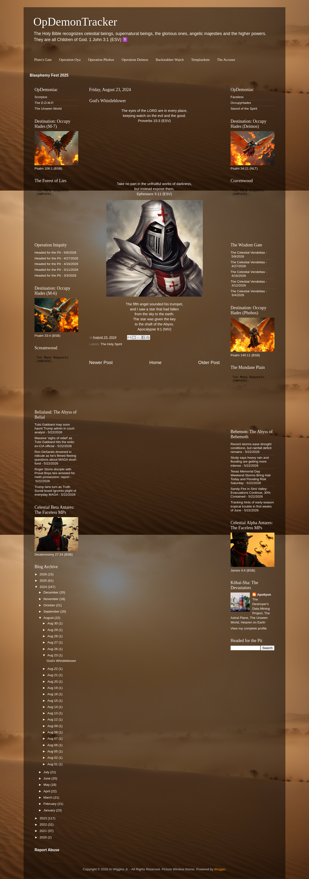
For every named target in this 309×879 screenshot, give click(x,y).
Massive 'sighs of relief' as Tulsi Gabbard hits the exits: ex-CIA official (55, 442)
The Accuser (226, 60)
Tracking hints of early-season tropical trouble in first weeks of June (252, 506)
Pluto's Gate (43, 60)
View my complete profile (249, 628)
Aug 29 (53, 630)
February (50, 804)
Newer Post (101, 362)
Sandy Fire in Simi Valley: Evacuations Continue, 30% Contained (251, 492)
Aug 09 (53, 726)
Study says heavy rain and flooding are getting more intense (250, 461)
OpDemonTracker (75, 21)
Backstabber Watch (170, 60)
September (51, 611)
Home (155, 362)
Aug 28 (53, 636)
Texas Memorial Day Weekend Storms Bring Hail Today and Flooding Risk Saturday (251, 477)
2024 (44, 587)
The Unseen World (48, 108)
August (49, 618)
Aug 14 (53, 707)
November (51, 599)
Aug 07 (53, 738)
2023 (44, 818)
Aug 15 (53, 700)
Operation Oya (70, 60)
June (47, 778)
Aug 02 (53, 757)
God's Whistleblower (61, 661)
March (48, 797)
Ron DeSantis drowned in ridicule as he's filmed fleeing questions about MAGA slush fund (55, 457)
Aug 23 (53, 655)
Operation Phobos (101, 60)
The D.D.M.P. (44, 103)
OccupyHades (241, 103)
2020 (44, 837)
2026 (44, 574)
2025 (44, 580)
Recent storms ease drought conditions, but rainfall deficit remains (251, 448)
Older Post (209, 362)
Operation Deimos (135, 60)
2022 (44, 824)
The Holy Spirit (111, 344)
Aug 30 (53, 623)
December (51, 592)
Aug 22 (53, 669)
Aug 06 (53, 745)
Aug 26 (53, 649)
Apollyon (264, 594)
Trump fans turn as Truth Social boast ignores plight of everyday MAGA (55, 490)
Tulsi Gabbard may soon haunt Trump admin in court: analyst (55, 428)
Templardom (200, 60)
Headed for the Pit (48, 252)
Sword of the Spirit (244, 108)
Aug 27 (53, 642)
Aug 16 (53, 694)
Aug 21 (53, 675)
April (47, 791)
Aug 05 (53, 751)
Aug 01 (53, 764)
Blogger (219, 869)
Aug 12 (53, 719)
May (46, 784)
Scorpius (41, 97)
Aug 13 (53, 713)
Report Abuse (47, 850)
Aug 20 (53, 681)
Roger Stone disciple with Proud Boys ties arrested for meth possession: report (55, 473)
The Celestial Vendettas (248, 252)
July (46, 772)
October (49, 605)
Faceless (237, 97)
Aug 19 (53, 688)
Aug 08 (53, 732)
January (49, 810)
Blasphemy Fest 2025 (49, 75)
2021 (44, 831)
